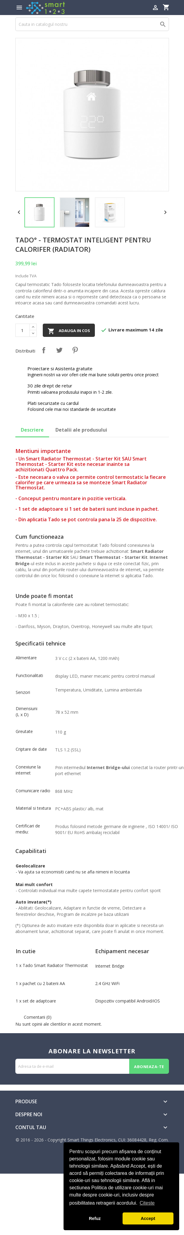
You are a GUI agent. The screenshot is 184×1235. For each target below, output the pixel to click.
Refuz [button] (95, 1218)
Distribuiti (44, 350)
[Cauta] (92, 24)
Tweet (59, 350)
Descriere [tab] (32, 430)
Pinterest (75, 350)
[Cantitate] (22, 330)
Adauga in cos (69, 331)
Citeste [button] (147, 1203)
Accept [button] (148, 1218)
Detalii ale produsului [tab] (81, 430)
